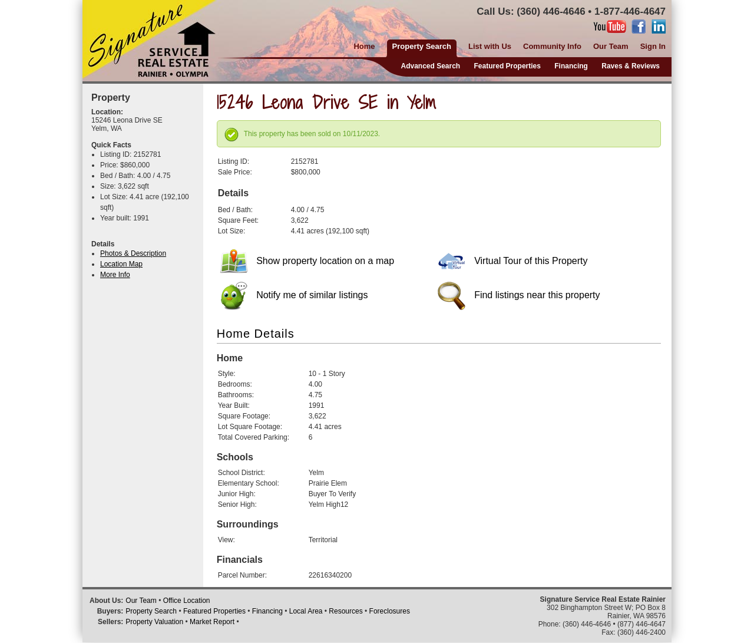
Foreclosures (389, 611)
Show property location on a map (307, 261)
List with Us (489, 46)
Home (364, 46)
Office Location (186, 600)
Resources (345, 611)
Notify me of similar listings (294, 295)
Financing (571, 66)
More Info (115, 275)
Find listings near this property (519, 295)
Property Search (151, 611)
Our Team (611, 46)
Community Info (552, 46)
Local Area (306, 611)
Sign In (653, 46)
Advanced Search (430, 66)
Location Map (121, 264)
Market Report (212, 622)
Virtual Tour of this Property (513, 261)
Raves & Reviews (630, 66)
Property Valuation (154, 622)
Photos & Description (133, 253)
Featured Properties (507, 66)
